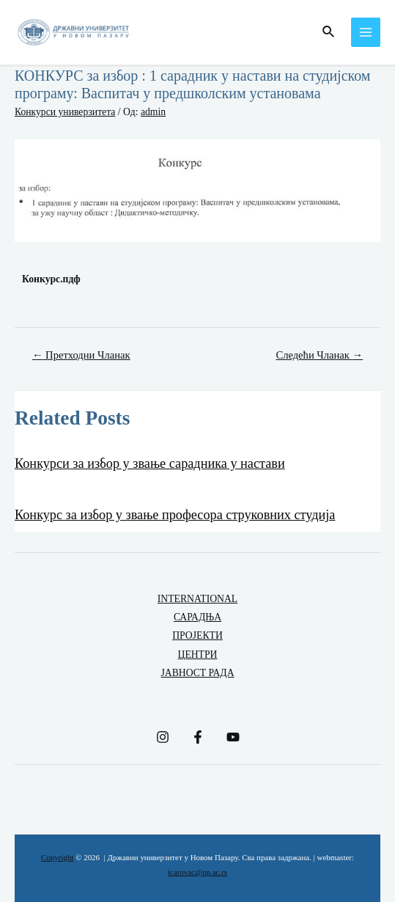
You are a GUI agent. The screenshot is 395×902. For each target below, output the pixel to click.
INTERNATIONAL (197, 598)
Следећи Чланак (319, 355)
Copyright (57, 857)
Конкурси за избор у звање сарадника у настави (150, 463)
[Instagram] (162, 737)
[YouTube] (233, 737)
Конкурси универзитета (65, 111)
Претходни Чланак (81, 355)
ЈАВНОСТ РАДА (197, 672)
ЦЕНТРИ (198, 654)
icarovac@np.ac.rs (197, 872)
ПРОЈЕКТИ (197, 635)
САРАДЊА (197, 617)
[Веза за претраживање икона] (329, 32)
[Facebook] (197, 737)
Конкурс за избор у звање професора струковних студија (175, 514)
